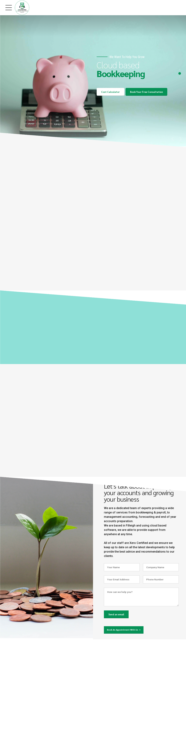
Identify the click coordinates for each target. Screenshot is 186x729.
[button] (172, 138)
